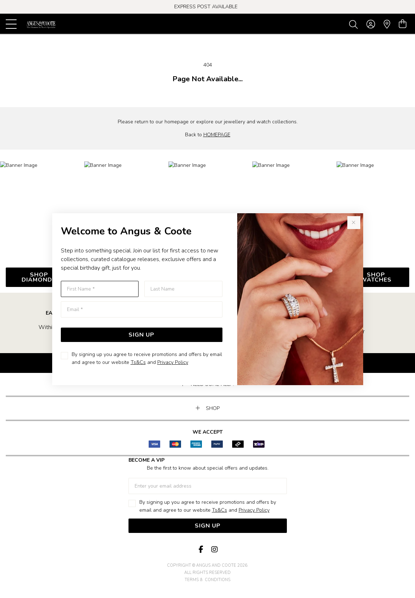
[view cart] (402, 24)
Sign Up (141, 335)
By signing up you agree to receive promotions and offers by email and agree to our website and (147, 358)
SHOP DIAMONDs (39, 277)
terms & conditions (207, 580)
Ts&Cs (138, 362)
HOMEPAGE (216, 134)
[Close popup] (353, 222)
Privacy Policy (172, 362)
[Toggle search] (354, 24)
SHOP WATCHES (376, 277)
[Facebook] (201, 550)
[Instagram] (214, 550)
